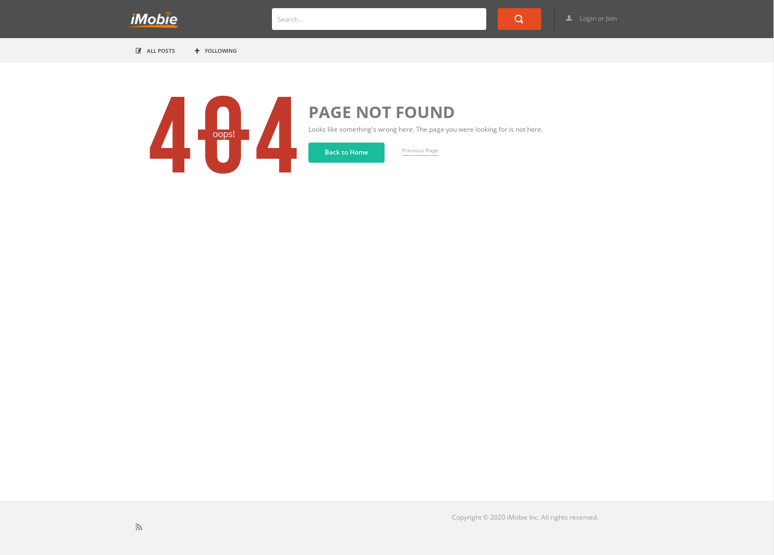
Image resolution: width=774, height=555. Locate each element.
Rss (139, 529)
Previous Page (420, 150)
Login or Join (591, 18)
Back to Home (346, 152)
